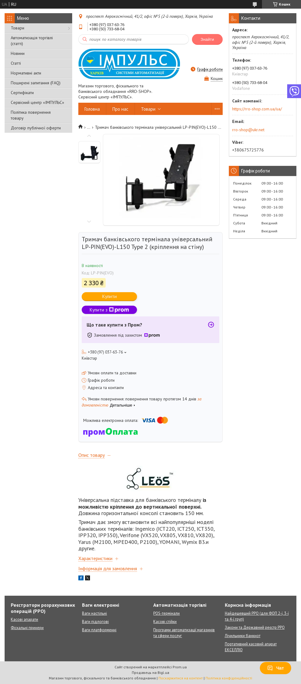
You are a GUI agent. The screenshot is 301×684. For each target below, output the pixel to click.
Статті (16, 63)
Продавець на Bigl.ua (150, 672)
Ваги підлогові (95, 621)
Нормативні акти (26, 73)
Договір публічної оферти (36, 128)
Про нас (120, 109)
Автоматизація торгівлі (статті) (32, 40)
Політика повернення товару (31, 115)
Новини (18, 53)
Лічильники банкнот (242, 635)
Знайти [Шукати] (207, 39)
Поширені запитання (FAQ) (36, 83)
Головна (92, 109)
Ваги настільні (94, 613)
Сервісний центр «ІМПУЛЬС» (37, 102)
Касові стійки (165, 621)
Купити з (109, 310)
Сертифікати (22, 92)
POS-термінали (166, 613)
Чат (275, 668)
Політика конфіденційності (228, 678)
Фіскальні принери (27, 627)
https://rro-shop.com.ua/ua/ (257, 109)
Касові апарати (24, 619)
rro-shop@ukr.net (248, 129)
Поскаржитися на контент (180, 678)
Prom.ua (180, 667)
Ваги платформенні (99, 629)
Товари (17, 28)
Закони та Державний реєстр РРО (255, 627)
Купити (109, 296)
